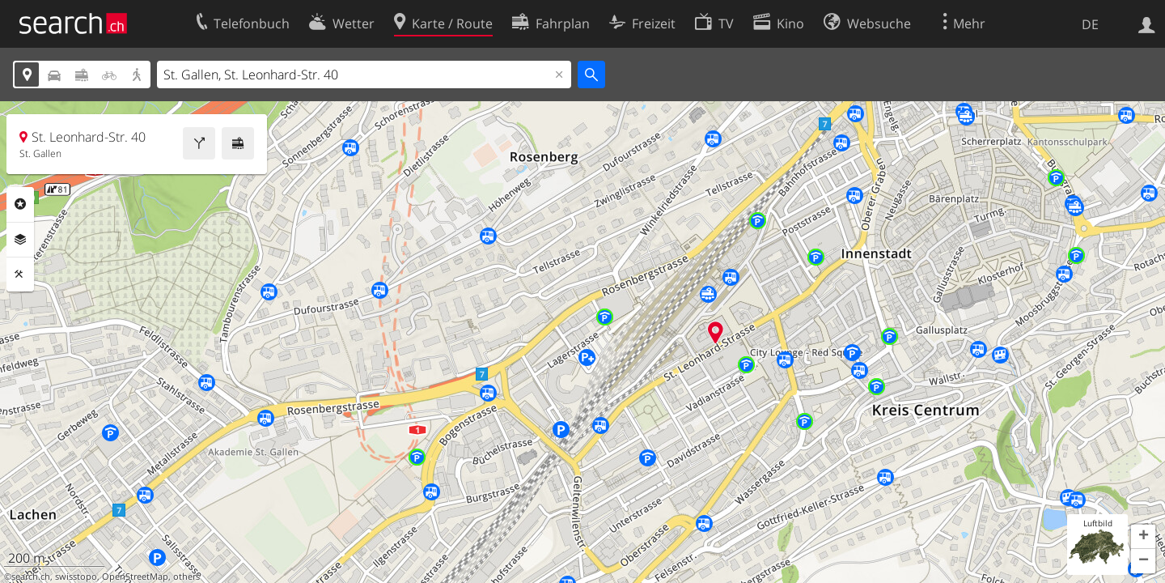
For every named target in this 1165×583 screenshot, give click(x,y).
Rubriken (20, 204)
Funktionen (20, 274)
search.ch (30, 576)
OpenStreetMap (135, 576)
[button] (1143, 537)
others (186, 576)
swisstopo (76, 576)
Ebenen (20, 240)
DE (1090, 24)
